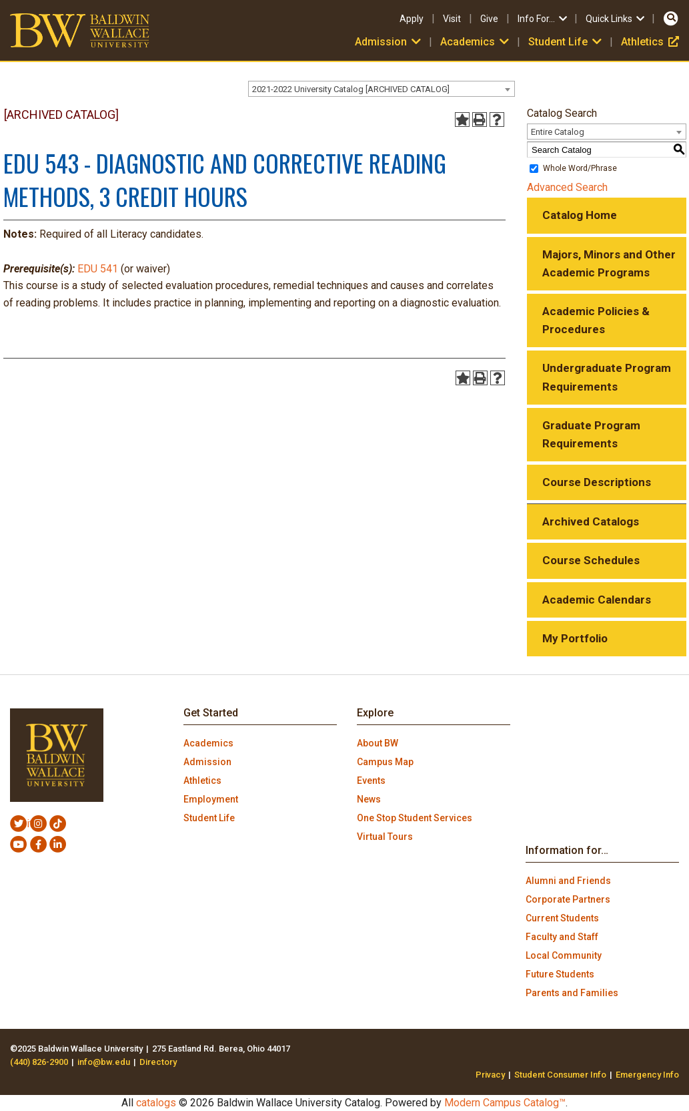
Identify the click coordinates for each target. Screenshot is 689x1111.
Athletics (650, 41)
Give (489, 18)
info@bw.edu (103, 1062)
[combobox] (381, 89)
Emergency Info (647, 1075)
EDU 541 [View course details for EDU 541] (97, 268)
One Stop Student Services (414, 818)
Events (371, 780)
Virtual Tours (385, 836)
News (369, 799)
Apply (412, 18)
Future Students (560, 974)
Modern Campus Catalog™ (505, 1102)
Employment (210, 799)
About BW (377, 743)
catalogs (156, 1102)
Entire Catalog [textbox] (557, 132)
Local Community (564, 955)
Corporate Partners (568, 899)
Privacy (490, 1075)
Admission (389, 41)
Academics (476, 41)
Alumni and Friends (568, 880)
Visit (452, 18)
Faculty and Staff (562, 936)
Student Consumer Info (560, 1075)
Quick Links (616, 18)
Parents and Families (572, 992)
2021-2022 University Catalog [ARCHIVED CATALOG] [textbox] (351, 89)
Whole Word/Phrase (580, 168)
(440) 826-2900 (39, 1062)
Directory (158, 1062)
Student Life (566, 41)
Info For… (543, 18)
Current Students (562, 918)
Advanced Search (567, 187)
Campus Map (385, 761)
